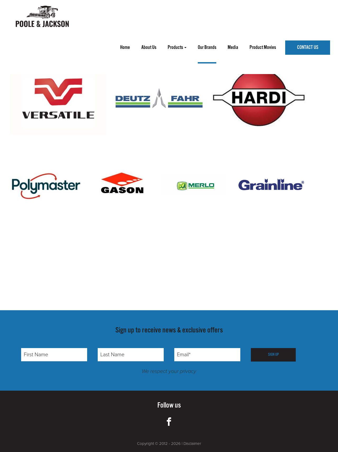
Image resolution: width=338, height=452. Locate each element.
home (125, 47)
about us (148, 47)
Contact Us (307, 47)
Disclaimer (192, 443)
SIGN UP (273, 354)
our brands (207, 47)
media (233, 47)
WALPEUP (73, 54)
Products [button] (177, 47)
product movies (263, 47)
